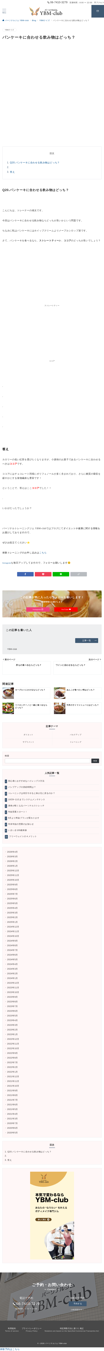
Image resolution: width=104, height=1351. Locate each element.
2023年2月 (12, 1029)
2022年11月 (13, 1044)
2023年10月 (13, 992)
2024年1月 (12, 978)
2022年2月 (12, 1067)
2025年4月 (12, 908)
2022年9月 (12, 1053)
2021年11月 (13, 1081)
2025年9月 (12, 884)
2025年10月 (13, 880)
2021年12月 (13, 1076)
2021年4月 (12, 1114)
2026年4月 (12, 852)
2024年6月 (12, 955)
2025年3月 (12, 912)
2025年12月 (13, 870)
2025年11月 (13, 875)
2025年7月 (12, 894)
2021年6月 (12, 1104)
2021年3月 (12, 1118)
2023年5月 (12, 1015)
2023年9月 (12, 997)
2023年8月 (12, 1001)
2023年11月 (13, 987)
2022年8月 (12, 1058)
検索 (7, 756)
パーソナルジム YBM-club (56, 1343)
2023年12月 (13, 983)
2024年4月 (12, 964)
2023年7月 (12, 1006)
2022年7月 (12, 1062)
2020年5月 (12, 1132)
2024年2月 (12, 973)
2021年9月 (12, 1090)
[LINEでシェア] (61, 574)
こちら (43, 552)
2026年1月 (12, 866)
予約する (77, 1303)
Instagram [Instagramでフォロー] (38, 609)
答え (12, 172)
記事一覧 (89, 640)
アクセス (99, 2)
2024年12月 (13, 927)
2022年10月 (13, 1048)
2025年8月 (12, 889)
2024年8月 (12, 945)
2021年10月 (13, 1086)
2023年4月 (12, 1020)
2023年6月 (12, 1011)
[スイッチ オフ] (97, 11)
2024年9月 (12, 941)
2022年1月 (12, 1072)
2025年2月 (12, 917)
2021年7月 (12, 1100)
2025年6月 (12, 898)
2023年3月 (12, 1025)
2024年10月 (13, 936)
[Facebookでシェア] (25, 574)
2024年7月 (12, 950)
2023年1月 (12, 1034)
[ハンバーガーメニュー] (4, 11)
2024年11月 (13, 931)
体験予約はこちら (10, 1349)
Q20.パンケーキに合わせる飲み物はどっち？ (35, 162)
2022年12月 (13, 1039)
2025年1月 (12, 922)
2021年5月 (12, 1109)
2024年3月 (12, 969)
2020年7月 (12, 1123)
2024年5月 (12, 959)
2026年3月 (12, 856)
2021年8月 (12, 1095)
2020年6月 (12, 1128)
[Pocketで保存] (43, 574)
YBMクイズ (9, 30)
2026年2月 (12, 861)
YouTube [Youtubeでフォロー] (66, 609)
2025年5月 (12, 903)
